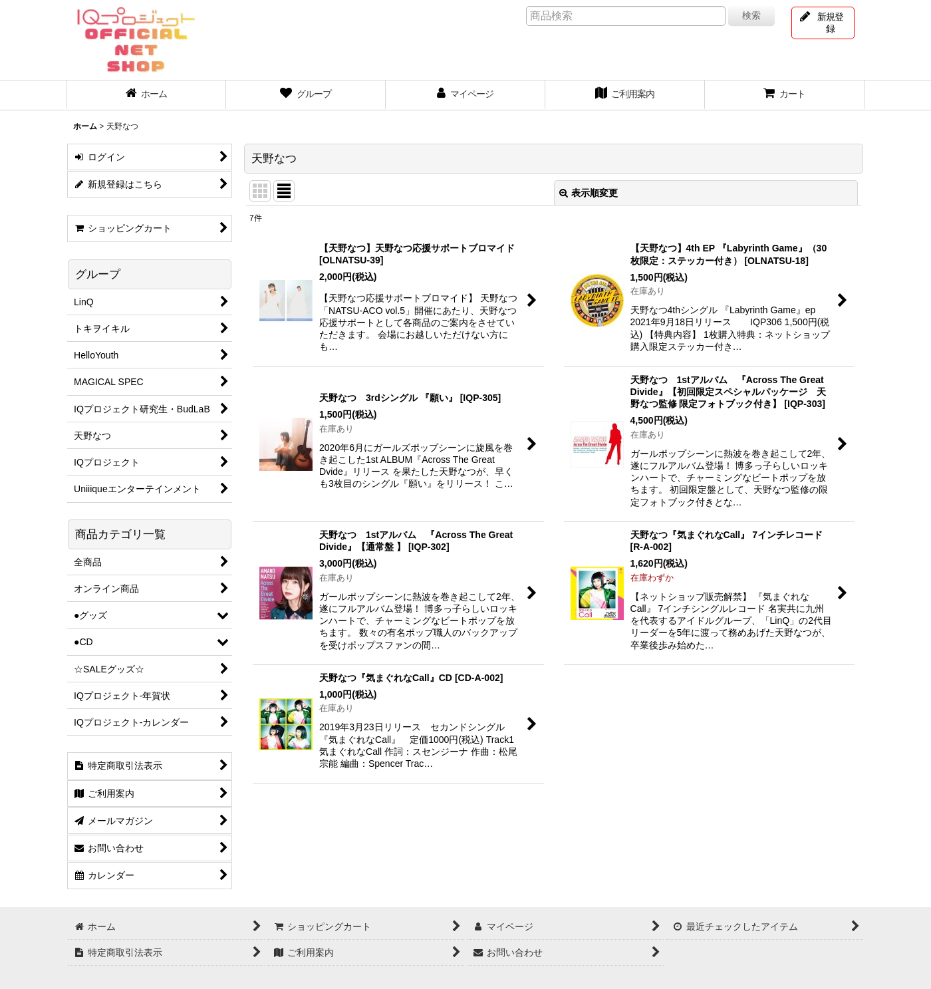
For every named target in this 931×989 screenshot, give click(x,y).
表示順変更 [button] (588, 193)
